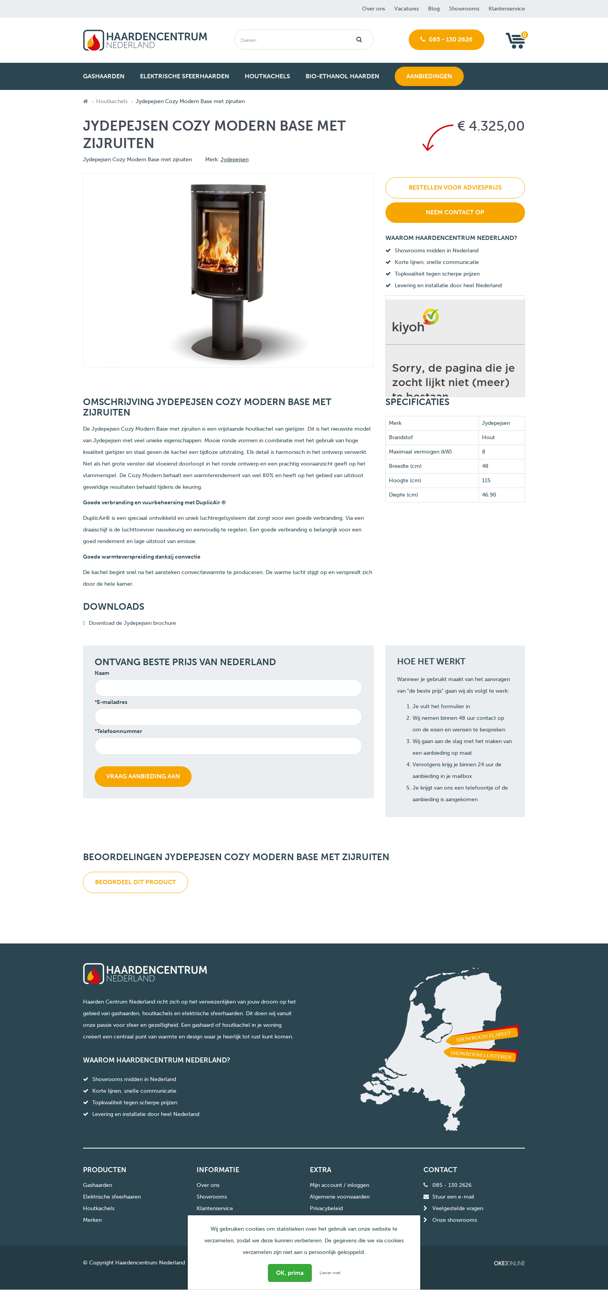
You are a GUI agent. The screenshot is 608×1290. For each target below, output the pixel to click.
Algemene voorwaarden (340, 1197)
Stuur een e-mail (453, 1197)
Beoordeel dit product (135, 882)
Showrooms (464, 8)
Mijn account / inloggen (339, 1185)
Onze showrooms (454, 1220)
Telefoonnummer (119, 731)
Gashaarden (97, 1185)
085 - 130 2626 (446, 39)
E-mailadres (112, 702)
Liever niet (330, 1272)
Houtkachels (112, 101)
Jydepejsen (235, 159)
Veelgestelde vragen (457, 1208)
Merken (92, 1220)
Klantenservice (507, 8)
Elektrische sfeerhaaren (112, 1197)
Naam (102, 673)
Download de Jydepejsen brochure (132, 623)
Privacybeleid (326, 1208)
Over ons (373, 8)
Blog (434, 8)
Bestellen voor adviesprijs (455, 187)
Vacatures (406, 8)
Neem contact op (455, 212)
